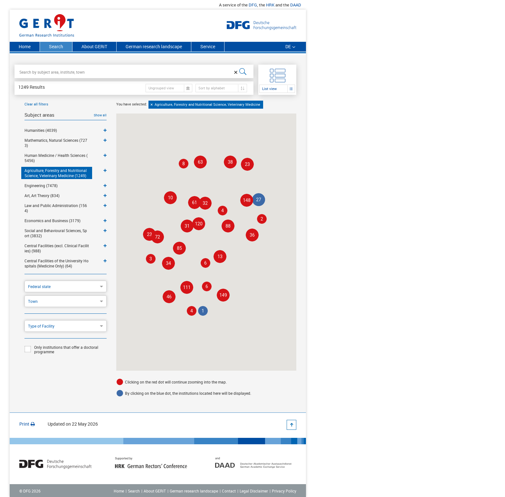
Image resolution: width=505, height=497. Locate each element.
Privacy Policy (284, 490)
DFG (253, 5)
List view (269, 88)
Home (25, 46)
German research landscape (154, 46)
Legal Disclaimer (254, 490)
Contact (229, 490)
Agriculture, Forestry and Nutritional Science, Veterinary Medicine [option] (208, 104)
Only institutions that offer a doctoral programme (61, 349)
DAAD (295, 5)
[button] (223, 295)
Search (134, 490)
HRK (270, 5)
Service (207, 46)
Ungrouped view (161, 88)
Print (27, 424)
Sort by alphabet (211, 88)
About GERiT (94, 46)
